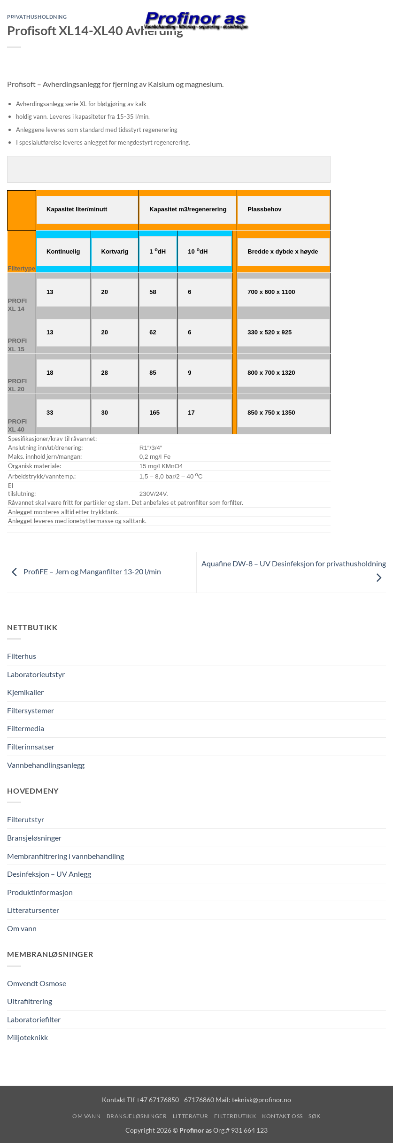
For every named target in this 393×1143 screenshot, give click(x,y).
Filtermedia (25, 728)
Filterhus (21, 656)
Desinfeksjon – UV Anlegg (49, 874)
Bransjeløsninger (34, 838)
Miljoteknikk (27, 1037)
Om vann (22, 928)
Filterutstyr (25, 819)
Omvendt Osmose (36, 983)
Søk (314, 1116)
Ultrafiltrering (29, 1001)
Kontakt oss (282, 1116)
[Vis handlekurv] (381, 21)
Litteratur (190, 1116)
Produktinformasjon (40, 892)
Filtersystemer (30, 710)
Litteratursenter (33, 910)
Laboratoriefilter (34, 1019)
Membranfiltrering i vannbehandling (65, 855)
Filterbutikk (235, 1116)
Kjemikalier (25, 692)
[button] (12, 20)
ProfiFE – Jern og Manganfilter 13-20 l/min (84, 571)
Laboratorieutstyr (36, 674)
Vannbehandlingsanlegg (46, 764)
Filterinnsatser (30, 746)
